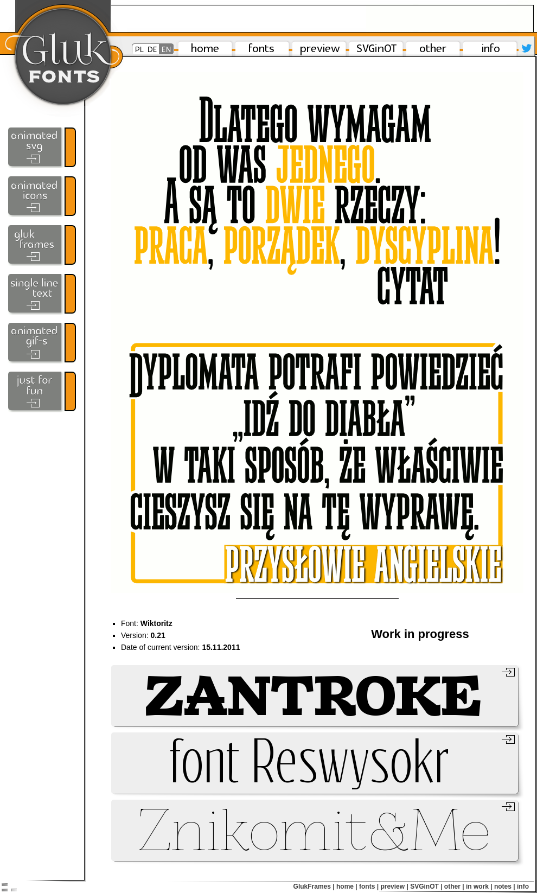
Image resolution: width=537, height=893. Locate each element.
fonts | (369, 886)
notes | (504, 886)
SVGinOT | (426, 886)
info (523, 886)
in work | (479, 886)
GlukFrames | (314, 886)
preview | (394, 886)
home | (346, 886)
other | (454, 886)
